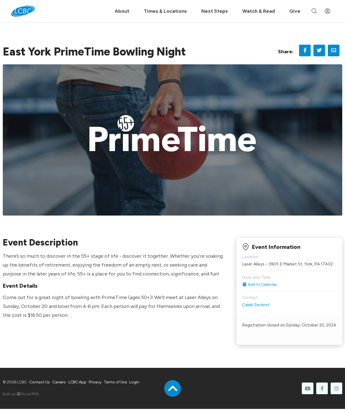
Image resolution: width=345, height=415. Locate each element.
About (122, 11)
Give (294, 11)
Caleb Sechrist (256, 304)
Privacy (95, 382)
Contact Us (39, 382)
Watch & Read (258, 11)
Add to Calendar (259, 284)
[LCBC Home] (23, 11)
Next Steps (214, 11)
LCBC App (77, 382)
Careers (59, 382)
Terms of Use (115, 382)
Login (134, 382)
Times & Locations (165, 11)
